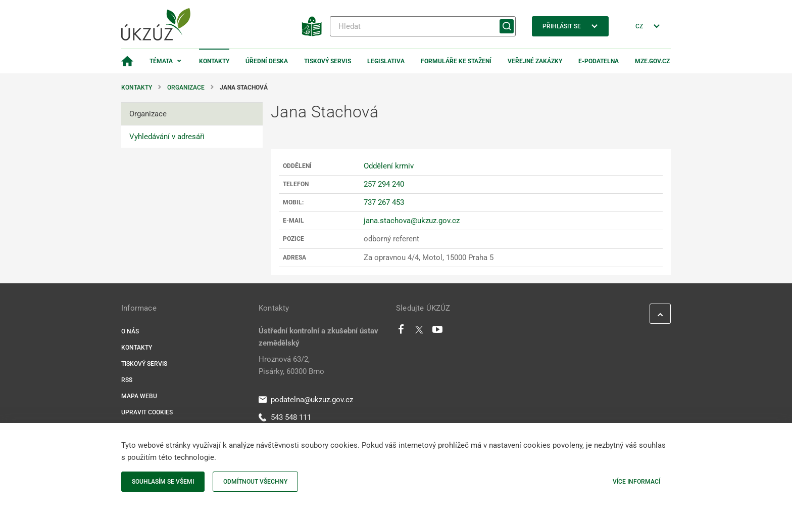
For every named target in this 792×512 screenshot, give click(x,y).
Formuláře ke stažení (456, 61)
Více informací (636, 481)
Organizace (186, 87)
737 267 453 (384, 202)
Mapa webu (139, 396)
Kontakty (214, 61)
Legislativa (386, 61)
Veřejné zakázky (535, 61)
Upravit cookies (147, 412)
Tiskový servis (327, 61)
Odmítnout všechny (255, 481)
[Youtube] (437, 331)
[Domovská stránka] (127, 61)
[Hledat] (423, 26)
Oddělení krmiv (389, 165)
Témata (161, 61)
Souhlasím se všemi (163, 481)
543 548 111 (285, 417)
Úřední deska (266, 61)
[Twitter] (419, 331)
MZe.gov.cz (652, 61)
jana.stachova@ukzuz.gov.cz (412, 220)
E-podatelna (598, 61)
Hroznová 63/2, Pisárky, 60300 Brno (291, 365)
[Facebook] (401, 331)
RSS (126, 379)
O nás (130, 331)
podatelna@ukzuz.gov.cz (306, 399)
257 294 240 (384, 184)
